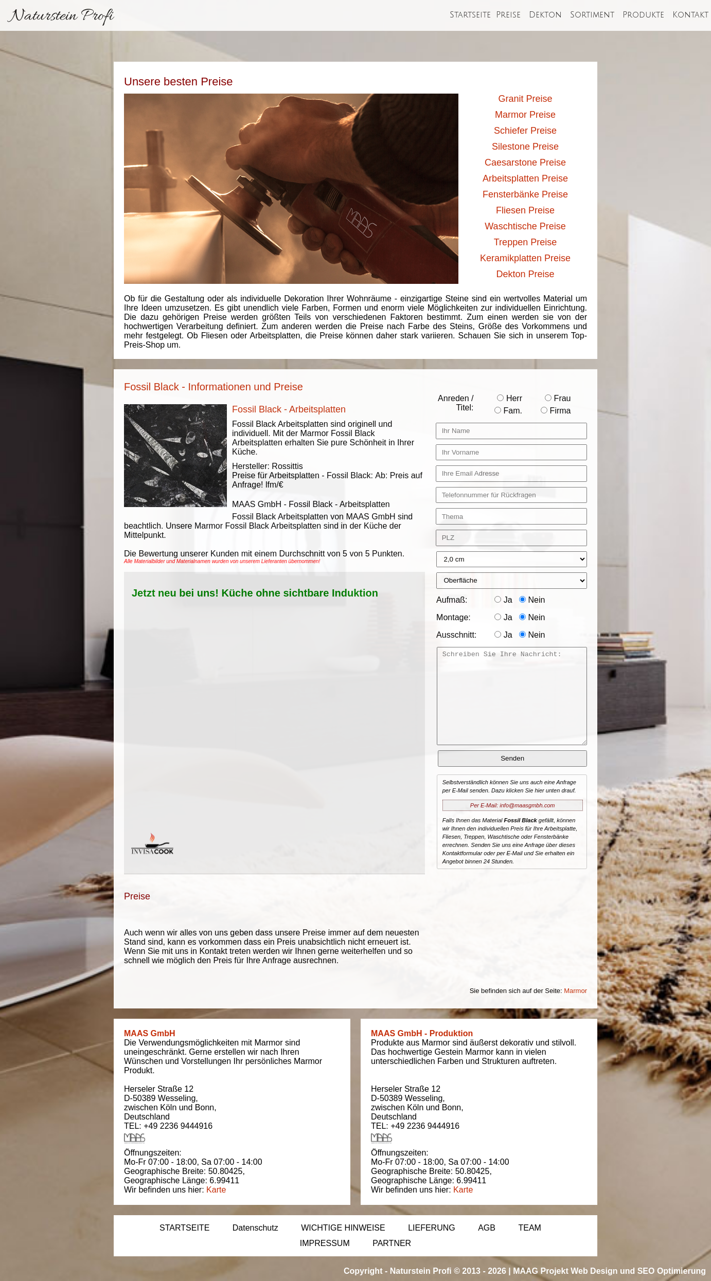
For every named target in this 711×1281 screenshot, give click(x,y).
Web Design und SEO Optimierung (638, 1271)
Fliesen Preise (525, 210)
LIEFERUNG (431, 1227)
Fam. (508, 410)
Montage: (453, 617)
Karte (216, 1189)
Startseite (470, 15)
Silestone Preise (525, 146)
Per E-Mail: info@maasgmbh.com (512, 805)
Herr (509, 398)
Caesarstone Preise (525, 162)
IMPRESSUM (325, 1243)
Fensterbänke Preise (525, 194)
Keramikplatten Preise (525, 258)
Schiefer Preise (525, 130)
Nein (532, 600)
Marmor (575, 991)
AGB (486, 1227)
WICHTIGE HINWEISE (343, 1227)
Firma (556, 410)
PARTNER (391, 1243)
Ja (503, 600)
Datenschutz (255, 1227)
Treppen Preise (525, 242)
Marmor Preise (525, 115)
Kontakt (690, 15)
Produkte (643, 15)
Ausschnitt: (456, 634)
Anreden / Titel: (455, 403)
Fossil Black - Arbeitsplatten (289, 409)
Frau (558, 398)
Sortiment (592, 15)
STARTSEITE (184, 1227)
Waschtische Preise (525, 226)
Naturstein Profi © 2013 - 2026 (448, 1271)
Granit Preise (525, 99)
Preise (508, 15)
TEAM (529, 1227)
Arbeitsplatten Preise (525, 178)
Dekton (545, 15)
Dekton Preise (525, 274)
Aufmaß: (451, 600)
